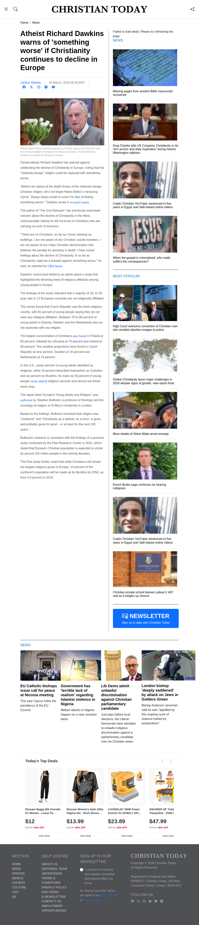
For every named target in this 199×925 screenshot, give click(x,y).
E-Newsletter (53, 896)
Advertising (52, 873)
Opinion (18, 873)
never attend (38, 381)
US (14, 896)
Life (15, 892)
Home (24, 22)
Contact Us (51, 901)
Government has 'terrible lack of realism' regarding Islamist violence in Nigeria (78, 695)
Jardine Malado (30, 82)
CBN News (55, 266)
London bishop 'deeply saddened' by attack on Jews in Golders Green (160, 692)
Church (18, 882)
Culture (19, 887)
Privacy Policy (54, 887)
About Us (50, 864)
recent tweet (81, 202)
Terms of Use (109, 895)
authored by (28, 400)
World (17, 878)
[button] (6, 9)
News (36, 22)
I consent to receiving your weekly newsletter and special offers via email (100, 876)
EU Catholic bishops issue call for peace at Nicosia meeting (38, 690)
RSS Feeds (50, 892)
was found (79, 336)
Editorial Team (54, 868)
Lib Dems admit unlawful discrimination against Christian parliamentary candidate (116, 697)
